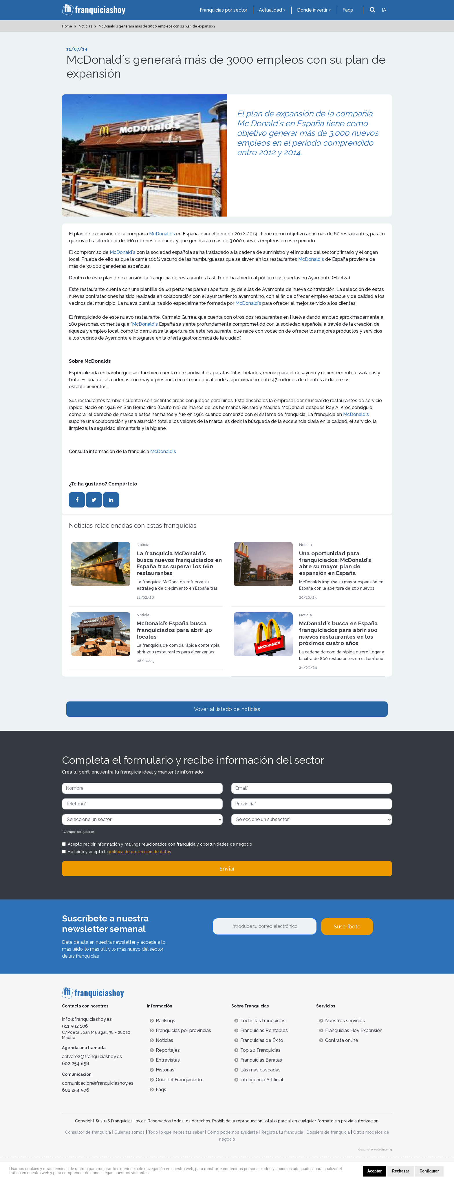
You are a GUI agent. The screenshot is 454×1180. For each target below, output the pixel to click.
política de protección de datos (140, 851)
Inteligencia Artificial (258, 1079)
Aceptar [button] (374, 1171)
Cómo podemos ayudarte (232, 1132)
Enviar (227, 869)
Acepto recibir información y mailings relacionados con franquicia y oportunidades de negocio (160, 844)
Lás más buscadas (257, 1070)
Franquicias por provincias (180, 1030)
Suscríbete (347, 927)
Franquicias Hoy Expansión (350, 1030)
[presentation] (257, 950)
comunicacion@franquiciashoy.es (97, 1083)
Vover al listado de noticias (227, 709)
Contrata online (338, 1040)
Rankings (162, 1020)
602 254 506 (75, 1090)
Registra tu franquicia (282, 1132)
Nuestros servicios (342, 1020)
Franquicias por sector (223, 10)
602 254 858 (75, 1063)
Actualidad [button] (270, 10)
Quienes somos (129, 1132)
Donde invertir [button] (312, 10)
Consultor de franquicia (88, 1132)
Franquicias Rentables (261, 1030)
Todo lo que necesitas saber (176, 1132)
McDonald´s (162, 234)
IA (384, 10)
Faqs (348, 10)
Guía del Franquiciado (176, 1079)
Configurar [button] (429, 1171)
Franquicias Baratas (258, 1060)
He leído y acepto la (119, 851)
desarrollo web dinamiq (375, 1149)
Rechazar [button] (400, 1171)
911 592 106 (75, 1026)
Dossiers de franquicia (328, 1132)
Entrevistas (165, 1060)
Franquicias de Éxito (258, 1040)
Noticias (161, 1040)
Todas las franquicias (259, 1020)
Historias (162, 1070)
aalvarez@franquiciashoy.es (92, 1056)
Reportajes (165, 1050)
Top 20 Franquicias (257, 1050)
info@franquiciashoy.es (87, 1019)
